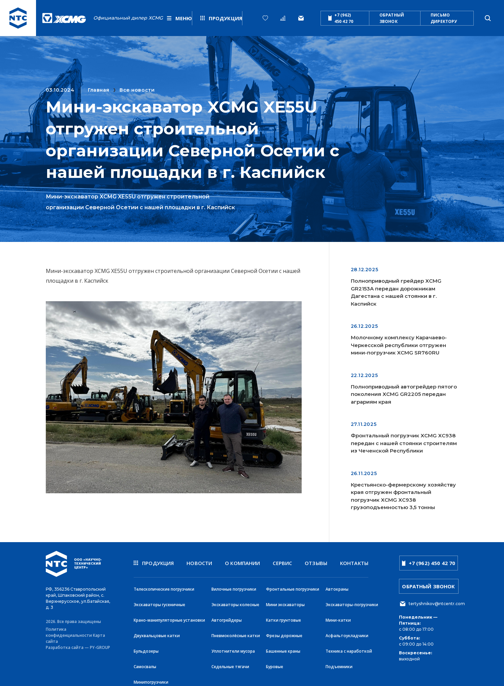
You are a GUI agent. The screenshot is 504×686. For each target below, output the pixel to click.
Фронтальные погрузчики (292, 587)
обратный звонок (391, 18)
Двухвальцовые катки (157, 631)
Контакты (354, 563)
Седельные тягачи (230, 661)
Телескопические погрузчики (164, 587)
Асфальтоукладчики (347, 631)
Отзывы (316, 563)
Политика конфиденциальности (69, 630)
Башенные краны (283, 646)
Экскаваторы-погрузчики (352, 602)
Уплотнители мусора (233, 646)
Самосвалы (145, 661)
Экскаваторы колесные (235, 602)
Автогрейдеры (226, 617)
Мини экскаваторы (285, 602)
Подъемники (339, 661)
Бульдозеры (146, 646)
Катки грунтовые (283, 617)
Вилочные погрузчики (233, 587)
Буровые (274, 661)
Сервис (282, 563)
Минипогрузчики (151, 676)
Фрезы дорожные (284, 631)
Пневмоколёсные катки (235, 631)
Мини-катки (338, 617)
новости (199, 563)
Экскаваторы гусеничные (159, 602)
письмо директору (444, 18)
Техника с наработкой (349, 646)
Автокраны (337, 587)
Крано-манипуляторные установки (169, 617)
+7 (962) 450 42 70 (340, 18)
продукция (154, 563)
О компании (242, 563)
